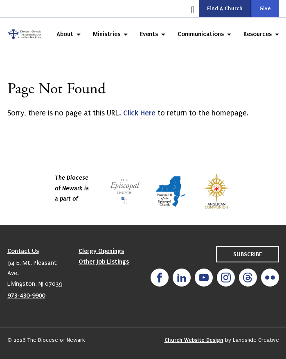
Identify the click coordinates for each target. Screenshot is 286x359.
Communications (201, 34)
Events (149, 34)
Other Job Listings (104, 261)
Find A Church (225, 8)
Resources (257, 34)
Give (265, 8)
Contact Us (23, 251)
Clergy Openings (101, 251)
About (64, 34)
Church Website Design (193, 340)
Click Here (139, 112)
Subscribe (247, 254)
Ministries (106, 34)
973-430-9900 (26, 295)
